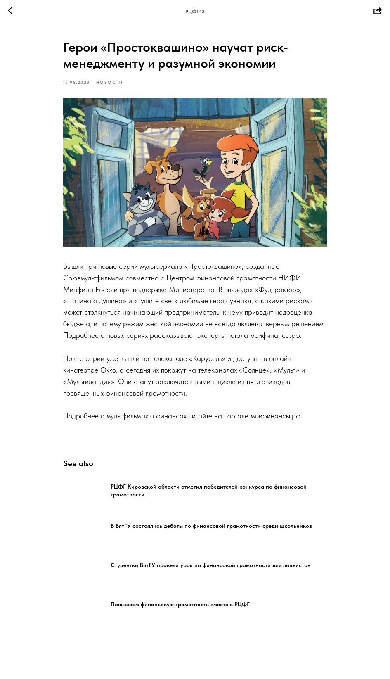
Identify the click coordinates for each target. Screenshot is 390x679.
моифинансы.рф (275, 335)
